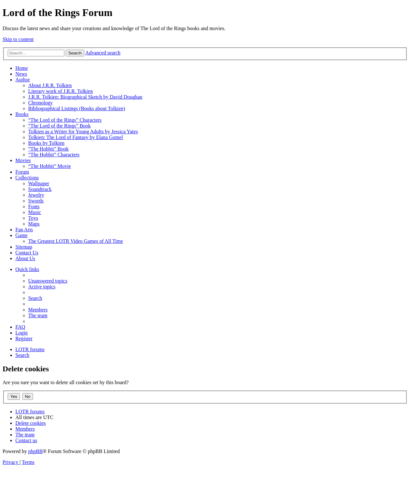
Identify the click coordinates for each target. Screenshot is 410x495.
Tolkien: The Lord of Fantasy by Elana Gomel (75, 137)
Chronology (40, 102)
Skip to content (18, 39)
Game (21, 235)
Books (22, 114)
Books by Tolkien (46, 143)
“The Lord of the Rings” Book (59, 125)
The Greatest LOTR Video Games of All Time (75, 241)
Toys (33, 218)
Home (21, 68)
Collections (27, 177)
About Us (25, 258)
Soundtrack (40, 189)
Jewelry (36, 195)
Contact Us (26, 252)
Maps (34, 224)
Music (34, 212)
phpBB (35, 451)
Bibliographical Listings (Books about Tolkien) (76, 108)
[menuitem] (47, 281)
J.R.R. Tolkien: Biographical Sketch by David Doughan (85, 97)
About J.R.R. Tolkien (50, 85)
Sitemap (23, 247)
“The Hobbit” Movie (49, 166)
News (21, 74)
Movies (23, 160)
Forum (22, 172)
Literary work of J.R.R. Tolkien (60, 91)
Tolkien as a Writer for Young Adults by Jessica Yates (83, 131)
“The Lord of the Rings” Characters (65, 120)
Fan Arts (24, 229)
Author (22, 79)
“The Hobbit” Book (48, 149)
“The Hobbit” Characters (53, 154)
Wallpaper (38, 183)
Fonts (34, 206)
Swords (36, 200)
